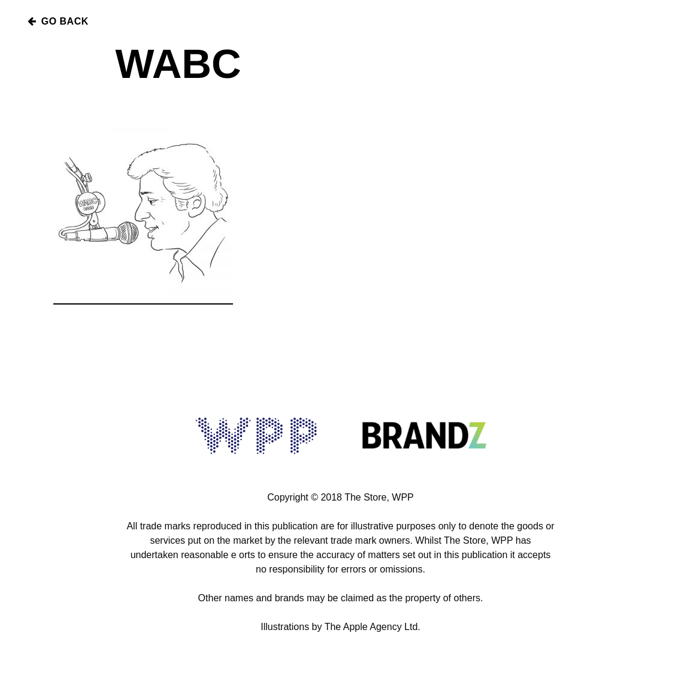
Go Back (57, 21)
